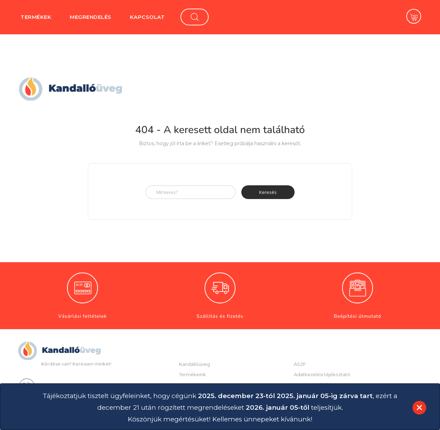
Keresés (268, 192)
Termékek (36, 17)
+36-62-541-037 (65, 385)
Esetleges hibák (311, 384)
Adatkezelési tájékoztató (322, 374)
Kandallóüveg (194, 364)
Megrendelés (90, 17)
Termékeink (192, 374)
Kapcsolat (147, 17)
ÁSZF (300, 364)
